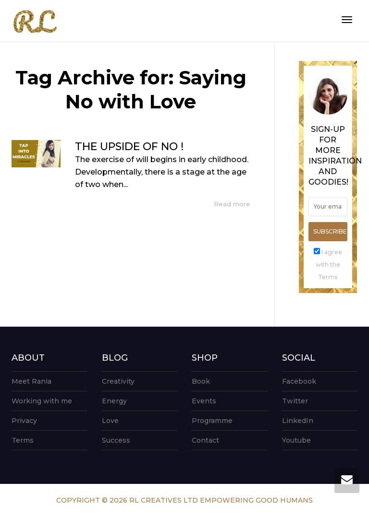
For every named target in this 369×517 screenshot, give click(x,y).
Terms (23, 440)
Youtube (296, 440)
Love (110, 420)
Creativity (118, 381)
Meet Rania (31, 381)
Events (204, 401)
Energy (114, 401)
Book (201, 381)
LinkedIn (297, 420)
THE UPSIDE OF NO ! (129, 146)
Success (116, 440)
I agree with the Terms (329, 264)
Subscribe (330, 231)
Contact (205, 440)
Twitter (295, 401)
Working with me (42, 401)
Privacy (24, 420)
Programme (212, 420)
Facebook (299, 381)
